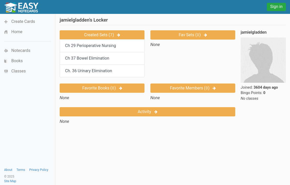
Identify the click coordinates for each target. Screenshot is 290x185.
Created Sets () (102, 34)
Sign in (276, 6)
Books (17, 60)
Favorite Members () (193, 88)
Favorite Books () (102, 88)
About (8, 170)
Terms (20, 170)
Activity (147, 111)
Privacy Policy (38, 170)
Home (16, 31)
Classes (18, 71)
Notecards (20, 50)
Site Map (10, 181)
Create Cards (23, 21)
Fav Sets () (193, 34)
